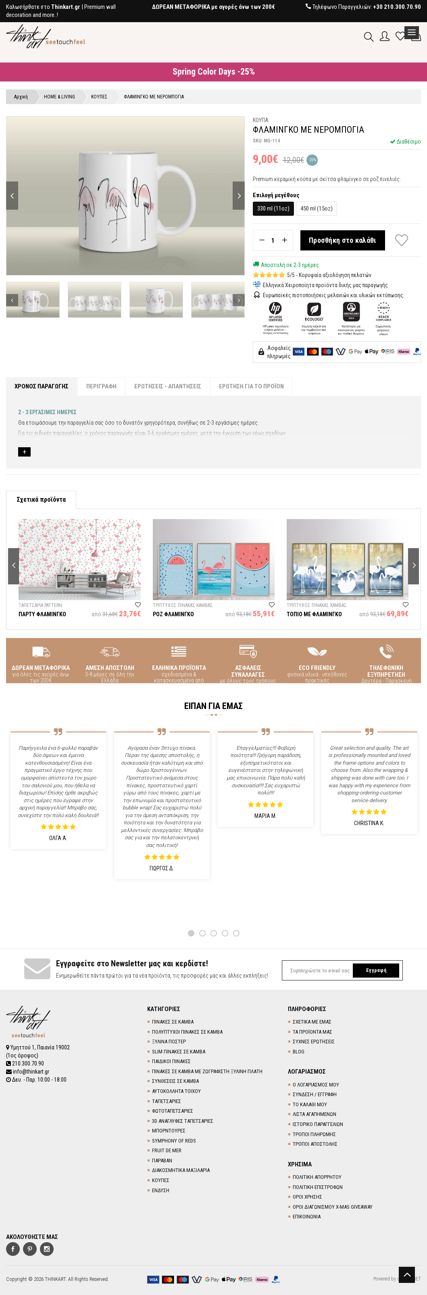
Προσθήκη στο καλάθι (343, 240)
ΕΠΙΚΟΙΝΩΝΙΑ (307, 1217)
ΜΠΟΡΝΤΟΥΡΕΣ (168, 1131)
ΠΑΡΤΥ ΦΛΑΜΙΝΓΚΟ (42, 614)
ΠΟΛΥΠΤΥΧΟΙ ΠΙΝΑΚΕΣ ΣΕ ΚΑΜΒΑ (187, 1032)
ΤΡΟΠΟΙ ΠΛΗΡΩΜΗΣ (314, 1134)
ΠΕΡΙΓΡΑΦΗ (101, 386)
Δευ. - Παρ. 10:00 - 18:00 (36, 1079)
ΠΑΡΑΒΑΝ (162, 1160)
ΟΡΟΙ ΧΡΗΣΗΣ (307, 1197)
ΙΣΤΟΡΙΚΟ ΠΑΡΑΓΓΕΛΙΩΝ (318, 1124)
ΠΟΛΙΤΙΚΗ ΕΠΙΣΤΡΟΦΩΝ (318, 1187)
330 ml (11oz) (273, 208)
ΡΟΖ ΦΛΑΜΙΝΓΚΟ (173, 614)
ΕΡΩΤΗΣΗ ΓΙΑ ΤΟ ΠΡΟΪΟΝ (251, 386)
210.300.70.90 (25, 1063)
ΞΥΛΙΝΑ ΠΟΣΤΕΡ (169, 1042)
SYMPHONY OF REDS (174, 1141)
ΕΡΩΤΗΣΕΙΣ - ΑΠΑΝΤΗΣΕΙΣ (167, 386)
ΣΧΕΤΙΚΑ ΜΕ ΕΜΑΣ (312, 1022)
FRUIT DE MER (166, 1150)
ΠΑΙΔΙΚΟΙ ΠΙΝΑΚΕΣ (171, 1061)
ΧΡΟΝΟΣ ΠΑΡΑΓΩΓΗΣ (42, 386)
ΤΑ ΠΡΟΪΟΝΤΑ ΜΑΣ (312, 1032)
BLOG (298, 1052)
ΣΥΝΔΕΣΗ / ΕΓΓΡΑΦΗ (315, 1094)
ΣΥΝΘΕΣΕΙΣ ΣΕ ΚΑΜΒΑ (175, 1081)
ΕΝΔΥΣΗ (160, 1190)
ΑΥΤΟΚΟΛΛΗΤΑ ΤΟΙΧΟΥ (176, 1091)
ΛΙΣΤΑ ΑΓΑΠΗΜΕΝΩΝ (314, 1114)
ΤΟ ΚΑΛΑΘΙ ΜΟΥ (310, 1104)
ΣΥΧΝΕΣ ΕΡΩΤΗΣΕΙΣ (314, 1042)
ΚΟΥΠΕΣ (160, 1180)
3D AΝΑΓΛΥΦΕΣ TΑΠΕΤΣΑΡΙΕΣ (182, 1121)
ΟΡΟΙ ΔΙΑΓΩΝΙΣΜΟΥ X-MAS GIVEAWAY (333, 1207)
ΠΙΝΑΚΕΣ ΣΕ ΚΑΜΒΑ (173, 1022)
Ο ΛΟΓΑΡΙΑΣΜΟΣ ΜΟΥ (316, 1085)
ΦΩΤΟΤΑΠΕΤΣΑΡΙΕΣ (172, 1111)
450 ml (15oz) (316, 208)
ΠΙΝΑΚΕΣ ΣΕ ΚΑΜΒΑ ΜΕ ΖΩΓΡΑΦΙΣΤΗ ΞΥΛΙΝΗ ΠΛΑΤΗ (207, 1071)
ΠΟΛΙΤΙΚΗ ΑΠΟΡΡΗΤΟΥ (317, 1177)
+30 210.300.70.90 (397, 6)
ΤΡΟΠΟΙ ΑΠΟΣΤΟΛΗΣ (315, 1144)
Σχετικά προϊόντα (41, 499)
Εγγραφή (376, 970)
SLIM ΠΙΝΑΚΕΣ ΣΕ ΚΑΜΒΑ (178, 1052)
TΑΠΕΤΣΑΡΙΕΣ (166, 1101)
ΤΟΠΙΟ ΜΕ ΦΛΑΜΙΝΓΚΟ (314, 614)
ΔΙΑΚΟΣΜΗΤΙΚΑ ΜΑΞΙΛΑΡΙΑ (181, 1170)
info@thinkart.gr (27, 1071)
